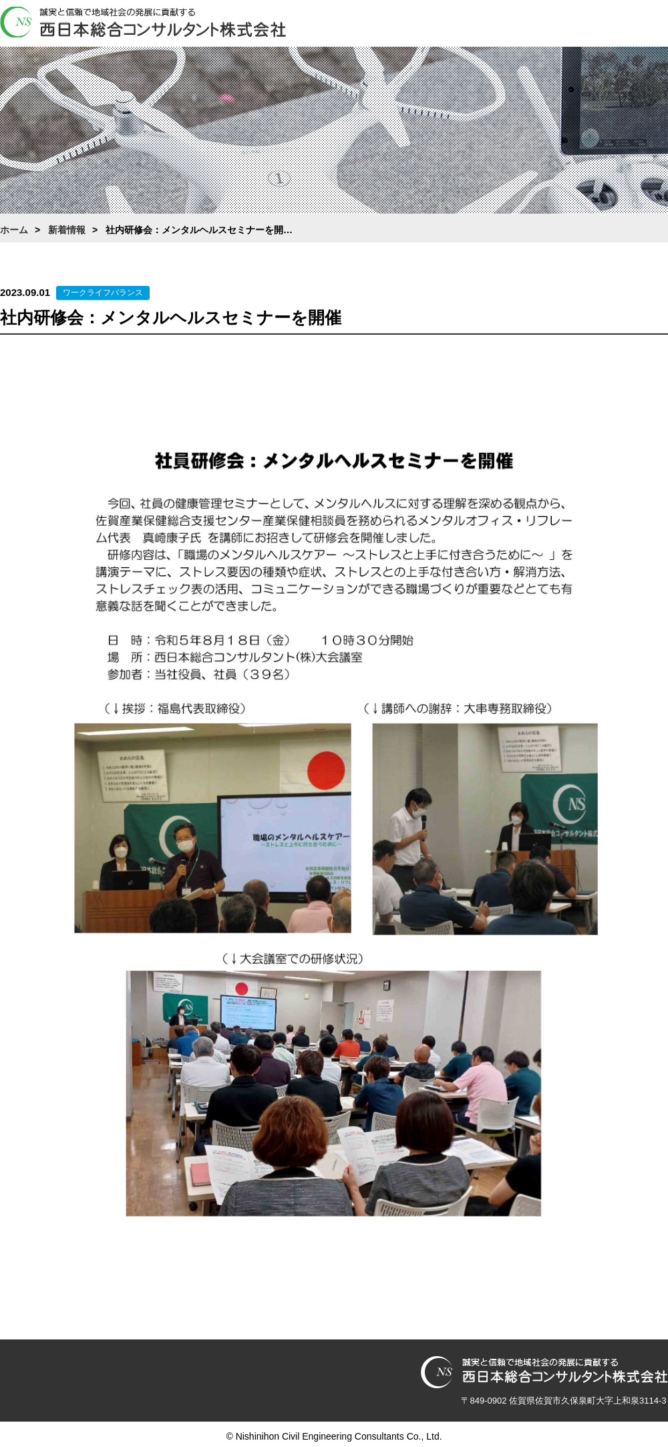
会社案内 (404, 24)
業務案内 (464, 24)
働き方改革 (524, 24)
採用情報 (584, 24)
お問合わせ (644, 24)
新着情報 (67, 229)
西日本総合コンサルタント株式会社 (143, 23)
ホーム (344, 24)
